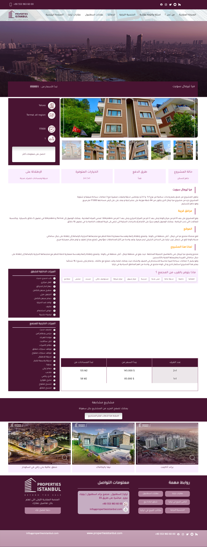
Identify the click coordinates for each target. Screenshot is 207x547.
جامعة (181, 279)
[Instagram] (165, 4)
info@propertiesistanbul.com (106, 509)
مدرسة (144, 279)
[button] (33, 154)
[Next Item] (192, 118)
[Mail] (179, 4)
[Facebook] (161, 4)
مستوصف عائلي (102, 279)
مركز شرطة (118, 279)
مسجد (88, 279)
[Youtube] (175, 4)
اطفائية (192, 279)
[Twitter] (170, 4)
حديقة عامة (169, 279)
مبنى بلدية (156, 279)
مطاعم (67, 279)
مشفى (78, 279)
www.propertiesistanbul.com (104, 533)
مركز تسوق (131, 279)
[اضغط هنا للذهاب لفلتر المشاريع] (103, 416)
